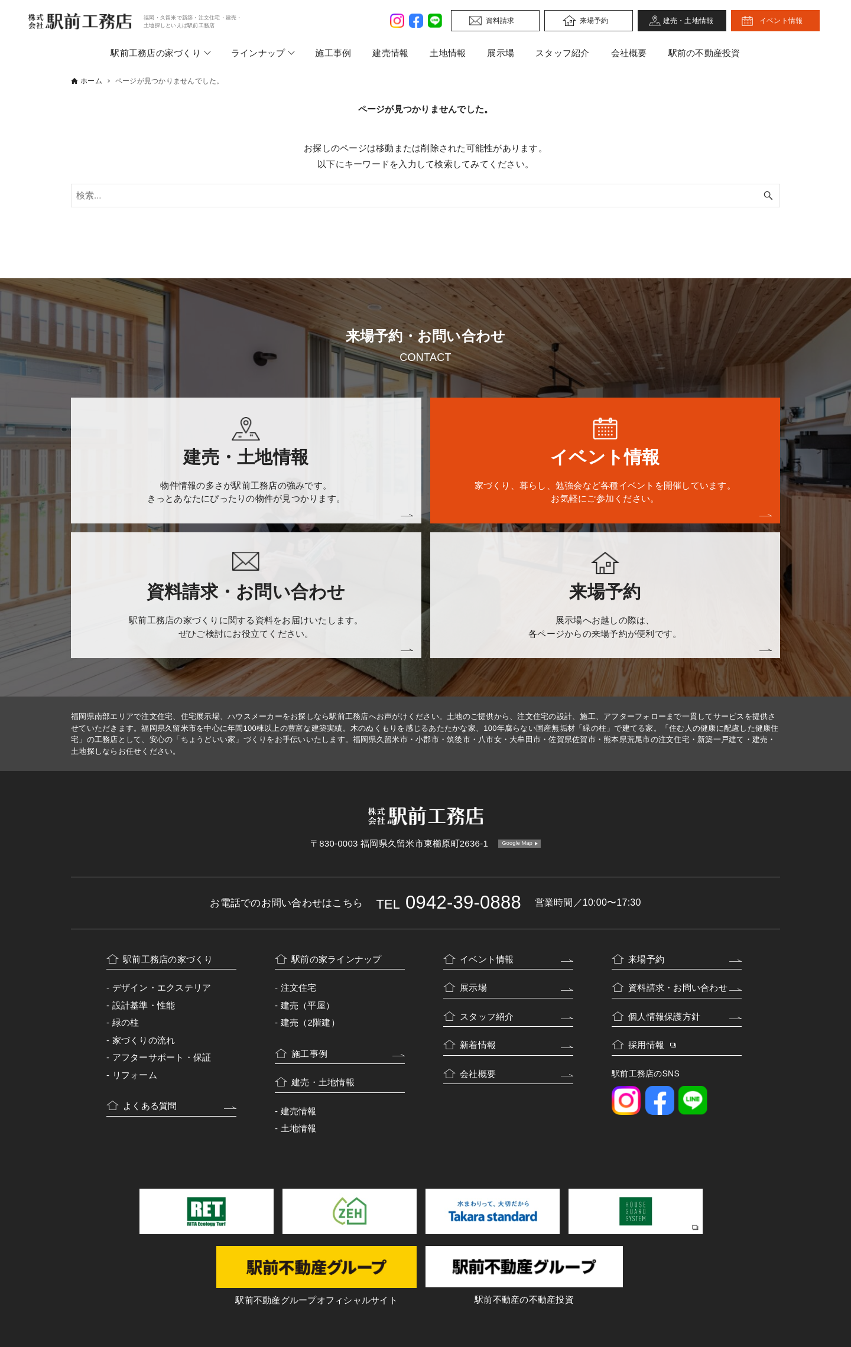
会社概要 (629, 53)
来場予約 (594, 21)
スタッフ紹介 (562, 53)
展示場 (500, 53)
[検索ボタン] (768, 195)
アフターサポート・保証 (162, 1057)
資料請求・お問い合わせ (677, 987)
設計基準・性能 (144, 1005)
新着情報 (478, 1045)
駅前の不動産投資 (704, 53)
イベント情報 (781, 21)
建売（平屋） (308, 1005)
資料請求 (500, 21)
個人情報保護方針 (664, 1016)
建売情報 (390, 53)
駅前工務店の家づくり (156, 53)
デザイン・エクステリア (162, 987)
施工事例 (333, 53)
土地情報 (448, 53)
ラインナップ (258, 53)
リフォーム (134, 1075)
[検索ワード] (425, 195)
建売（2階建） (310, 1022)
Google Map (517, 843)
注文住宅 (299, 987)
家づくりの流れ (144, 1040)
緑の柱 (125, 1022)
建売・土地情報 (688, 21)
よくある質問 (150, 1106)
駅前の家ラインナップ (336, 959)
